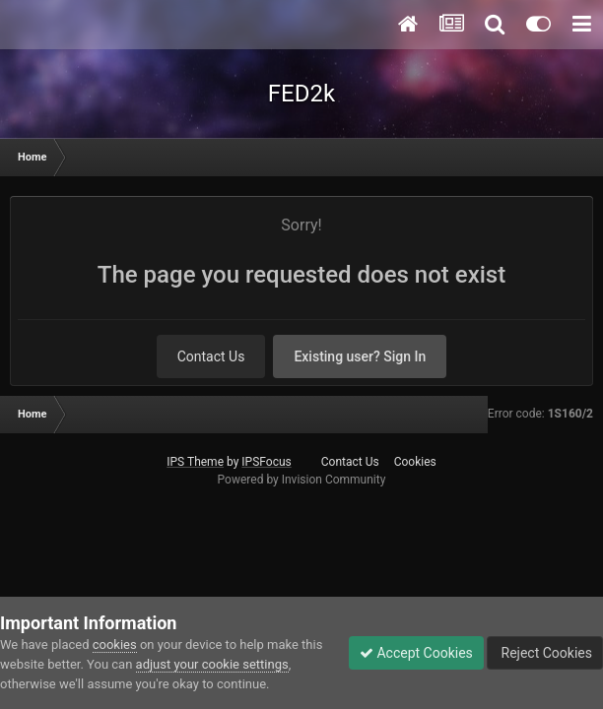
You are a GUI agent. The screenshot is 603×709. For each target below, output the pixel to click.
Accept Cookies (416, 653)
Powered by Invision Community (302, 479)
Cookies (415, 462)
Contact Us (211, 356)
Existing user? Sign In (360, 356)
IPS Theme (195, 462)
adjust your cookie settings (212, 664)
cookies (115, 644)
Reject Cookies (545, 653)
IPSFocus (266, 462)
